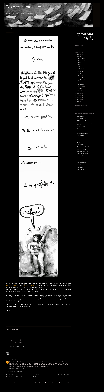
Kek (78, 128)
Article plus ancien (64, 374)
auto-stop (81, 68)
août (79, 82)
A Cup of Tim (81, 126)
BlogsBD (79, 165)
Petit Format (81, 169)
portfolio (18, 28)
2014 (78, 56)
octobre (80, 86)
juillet (80, 80)
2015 (78, 93)
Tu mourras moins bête (83, 147)
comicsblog (80, 167)
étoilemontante (13, 351)
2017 (78, 97)
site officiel (30, 28)
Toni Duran (80, 144)
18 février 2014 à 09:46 (16, 346)
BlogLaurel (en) (81, 118)
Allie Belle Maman (82, 153)
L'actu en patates (82, 137)
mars (79, 71)
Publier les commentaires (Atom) (26, 376)
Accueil (6, 28)
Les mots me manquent (24, 7)
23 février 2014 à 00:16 (16, 368)
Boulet (79, 142)
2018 (78, 99)
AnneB (11, 359)
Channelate (80, 140)
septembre (81, 84)
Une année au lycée (82, 133)
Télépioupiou (80, 110)
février (80, 60)
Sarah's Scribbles (82, 131)
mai (79, 75)
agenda (12, 28)
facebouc (79, 48)
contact (23, 28)
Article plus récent (12, 374)
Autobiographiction (82, 151)
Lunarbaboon (80, 135)
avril (80, 73)
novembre (81, 88)
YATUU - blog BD (81, 120)
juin (79, 77)
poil (79, 66)
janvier (80, 58)
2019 (78, 101)
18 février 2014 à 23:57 (16, 355)
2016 (78, 95)
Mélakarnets (80, 116)
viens (79, 62)
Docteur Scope (81, 156)
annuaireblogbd (81, 162)
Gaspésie (79, 108)
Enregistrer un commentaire (16, 371)
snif (79, 64)
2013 (78, 54)
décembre (81, 90)
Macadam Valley (81, 149)
